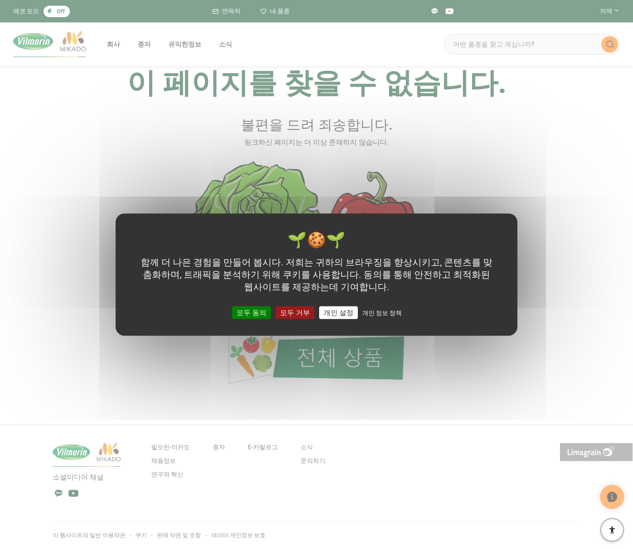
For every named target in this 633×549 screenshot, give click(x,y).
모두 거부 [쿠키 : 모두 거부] (295, 313)
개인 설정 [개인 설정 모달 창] (338, 313)
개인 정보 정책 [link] (382, 312)
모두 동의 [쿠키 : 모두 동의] (251, 313)
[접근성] (612, 530)
